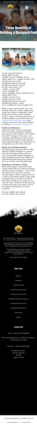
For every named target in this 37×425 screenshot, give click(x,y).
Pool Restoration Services (18, 294)
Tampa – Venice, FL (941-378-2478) (18, 333)
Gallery (18, 317)
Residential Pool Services (18, 308)
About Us (18, 276)
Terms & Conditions (12, 422)
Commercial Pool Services (19, 303)
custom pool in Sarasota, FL (21, 124)
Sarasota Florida (18, 285)
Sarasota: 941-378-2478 (10, 2)
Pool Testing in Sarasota (18, 290)
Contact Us (18, 280)
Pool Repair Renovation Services (18, 299)
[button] (26, 7)
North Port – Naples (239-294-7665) (18, 346)
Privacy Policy (26, 422)
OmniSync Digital (22, 257)
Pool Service (18, 312)
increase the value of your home (14, 120)
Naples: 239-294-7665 (27, 2)
